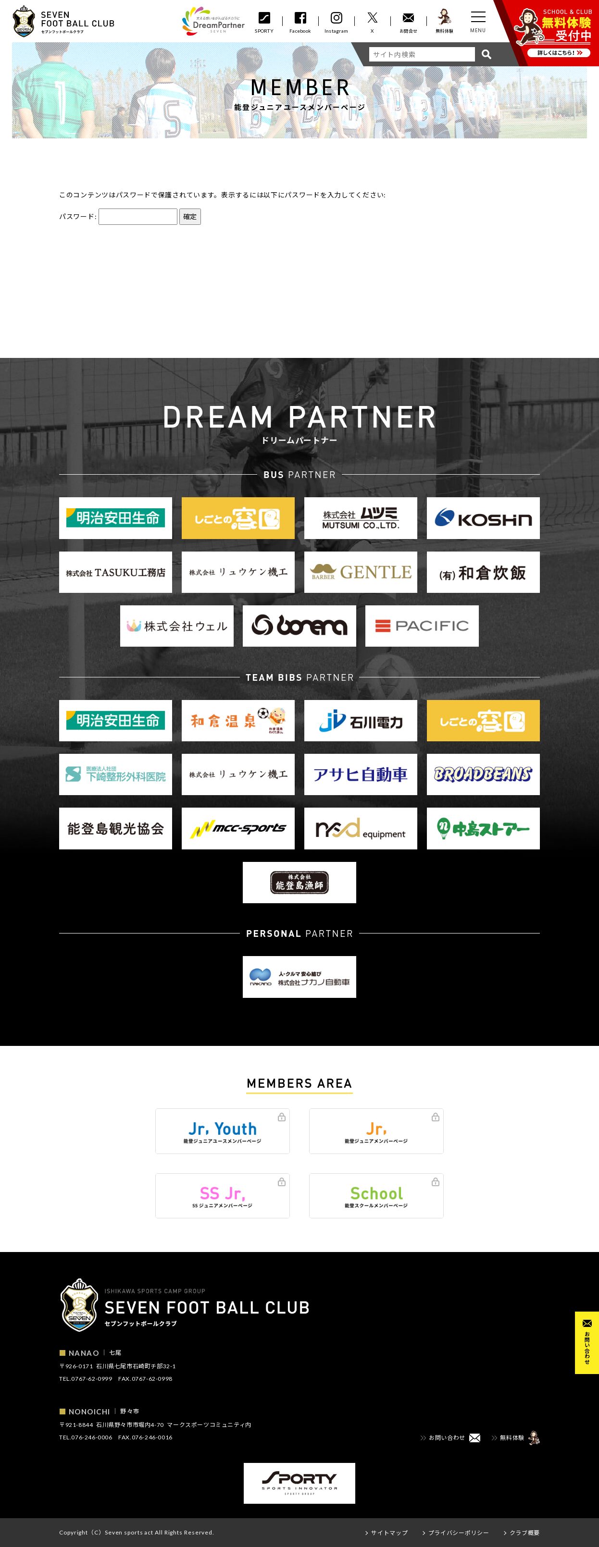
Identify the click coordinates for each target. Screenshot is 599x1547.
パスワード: (118, 216)
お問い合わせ (587, 1347)
